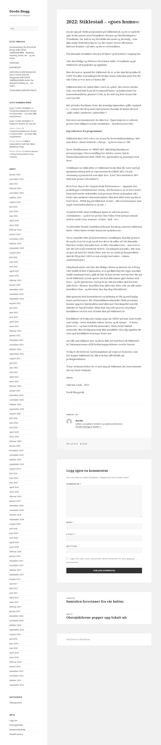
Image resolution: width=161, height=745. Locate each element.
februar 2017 (15, 606)
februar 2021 (15, 386)
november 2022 (16, 294)
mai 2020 (13, 427)
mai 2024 (13, 216)
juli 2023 (13, 257)
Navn (70, 522)
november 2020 (16, 400)
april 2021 (14, 377)
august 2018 (15, 524)
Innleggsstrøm (16, 725)
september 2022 (16, 298)
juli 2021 (13, 363)
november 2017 (16, 565)
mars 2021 (14, 381)
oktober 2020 (15, 404)
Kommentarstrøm (17, 729)
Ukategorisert (15, 702)
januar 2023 (14, 285)
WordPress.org (16, 734)
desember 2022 (16, 289)
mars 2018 (14, 547)
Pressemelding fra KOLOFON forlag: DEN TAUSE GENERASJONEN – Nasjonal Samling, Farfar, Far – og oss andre (22, 52)
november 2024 (16, 193)
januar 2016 (14, 666)
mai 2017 (13, 593)
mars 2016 (14, 657)
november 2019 (16, 455)
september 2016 (16, 629)
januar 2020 (14, 446)
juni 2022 (13, 312)
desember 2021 (16, 340)
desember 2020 (16, 395)
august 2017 (15, 579)
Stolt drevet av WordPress (78, 639)
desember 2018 (16, 505)
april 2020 (14, 432)
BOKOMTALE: (15, 67)
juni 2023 (13, 262)
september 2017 (16, 574)
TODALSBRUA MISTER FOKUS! (23, 90)
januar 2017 (14, 611)
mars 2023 (14, 275)
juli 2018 (13, 528)
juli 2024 (13, 206)
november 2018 (16, 510)
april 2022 (14, 321)
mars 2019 (14, 492)
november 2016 (16, 620)
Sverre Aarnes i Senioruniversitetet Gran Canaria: (23, 154)
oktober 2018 (15, 515)
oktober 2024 (15, 197)
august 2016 (15, 634)
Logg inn (13, 720)
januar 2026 (14, 174)
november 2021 (16, 344)
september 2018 (16, 519)
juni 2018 (13, 533)
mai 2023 (13, 266)
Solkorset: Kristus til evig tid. (22, 123)
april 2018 (14, 542)
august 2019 (15, 469)
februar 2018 (15, 551)
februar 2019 (15, 496)
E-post (70, 534)
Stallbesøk (14, 62)
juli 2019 (13, 473)
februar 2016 (15, 662)
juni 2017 (13, 588)
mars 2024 (14, 225)
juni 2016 (13, 643)
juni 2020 (13, 423)
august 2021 (15, 358)
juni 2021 (13, 367)
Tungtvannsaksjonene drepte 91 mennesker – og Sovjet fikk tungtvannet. (23, 114)
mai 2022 (13, 317)
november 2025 (16, 179)
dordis (84, 443)
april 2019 (14, 487)
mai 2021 (13, 372)
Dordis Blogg (19, 11)
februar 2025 (15, 188)
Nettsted (71, 546)
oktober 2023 (15, 243)
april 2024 (14, 220)
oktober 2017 (15, 570)
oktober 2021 (15, 349)
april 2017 (14, 597)
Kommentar (73, 484)
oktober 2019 (15, 459)
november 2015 (16, 675)
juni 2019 (13, 478)
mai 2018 (13, 538)
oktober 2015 (15, 680)
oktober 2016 (15, 625)
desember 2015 (16, 671)
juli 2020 (13, 418)
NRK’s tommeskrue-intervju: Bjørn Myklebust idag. (22, 144)
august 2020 (15, 413)
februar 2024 (15, 229)
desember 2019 (16, 450)
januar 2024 (14, 234)
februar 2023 (15, 280)
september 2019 (16, 464)
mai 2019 (13, 482)
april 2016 (14, 652)
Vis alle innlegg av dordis (88, 426)
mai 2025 (13, 183)
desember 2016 (16, 616)
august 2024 (15, 202)
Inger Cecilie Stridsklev (20, 108)
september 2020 (16, 409)
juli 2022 (13, 308)
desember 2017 (16, 561)
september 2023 (16, 248)
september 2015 (16, 685)
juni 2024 (13, 211)
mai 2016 (13, 648)
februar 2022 (15, 331)
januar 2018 (14, 556)
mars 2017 (14, 602)
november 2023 (16, 239)
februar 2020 (15, 441)
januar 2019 (14, 501)
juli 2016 (13, 639)
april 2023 (14, 271)
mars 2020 (14, 436)
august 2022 (15, 303)
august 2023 (15, 252)
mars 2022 (14, 326)
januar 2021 (14, 390)
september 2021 (16, 354)
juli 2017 (13, 583)
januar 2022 (14, 335)
